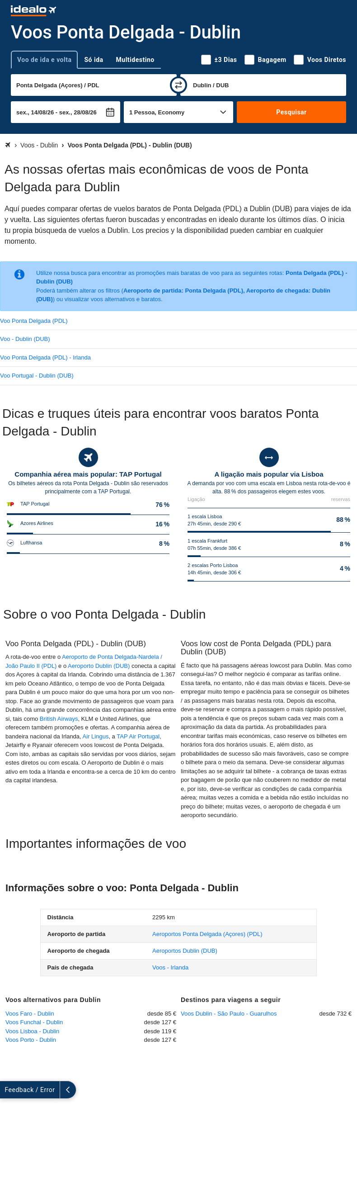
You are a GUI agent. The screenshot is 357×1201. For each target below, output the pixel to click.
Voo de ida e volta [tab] (44, 59)
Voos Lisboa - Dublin (32, 1031)
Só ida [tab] (93, 59)
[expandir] (8, 1090)
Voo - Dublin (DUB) (25, 339)
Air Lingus (96, 736)
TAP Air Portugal (138, 736)
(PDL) (207, 934)
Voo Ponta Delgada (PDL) (34, 320)
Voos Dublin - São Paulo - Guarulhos (229, 1013)
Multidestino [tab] (135, 59)
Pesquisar (291, 112)
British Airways (59, 718)
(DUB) (184, 950)
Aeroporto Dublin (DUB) (99, 665)
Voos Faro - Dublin (29, 1013)
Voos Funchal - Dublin (34, 1022)
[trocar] (178, 85)
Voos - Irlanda (170, 967)
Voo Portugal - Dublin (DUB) (37, 375)
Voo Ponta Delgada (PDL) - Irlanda (45, 357)
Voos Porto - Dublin (30, 1039)
